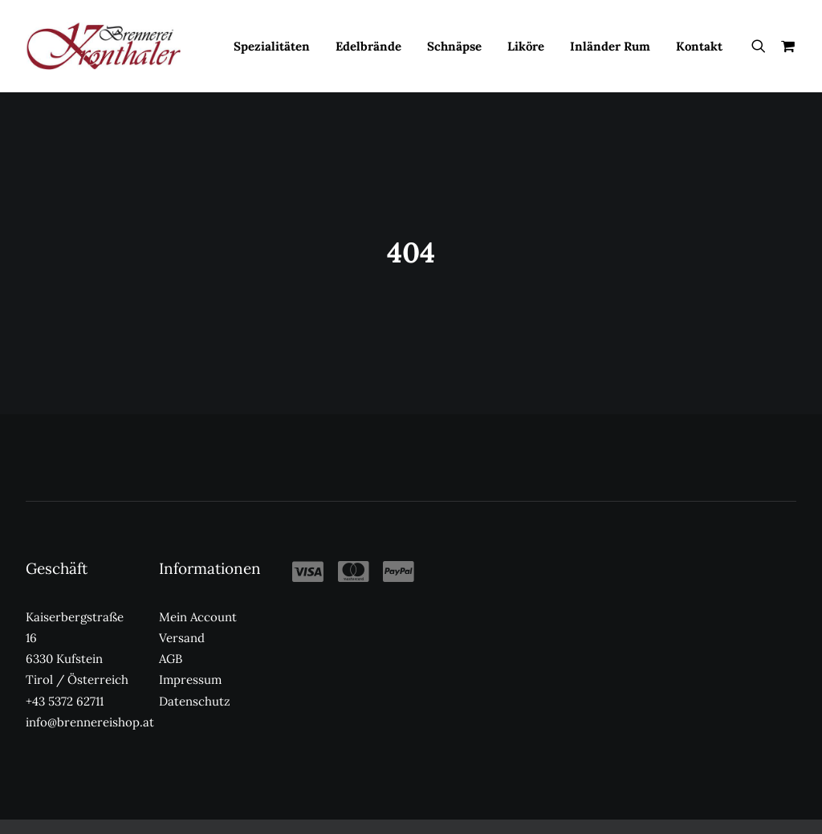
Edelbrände (368, 46)
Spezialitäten (272, 46)
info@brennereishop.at (90, 649)
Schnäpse (454, 46)
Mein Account (198, 543)
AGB (170, 586)
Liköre (525, 46)
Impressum (190, 607)
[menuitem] (271, 46)
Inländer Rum (610, 46)
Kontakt (699, 46)
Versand (182, 565)
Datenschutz (194, 628)
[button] (762, 46)
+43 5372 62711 (65, 628)
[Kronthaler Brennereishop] (103, 46)
